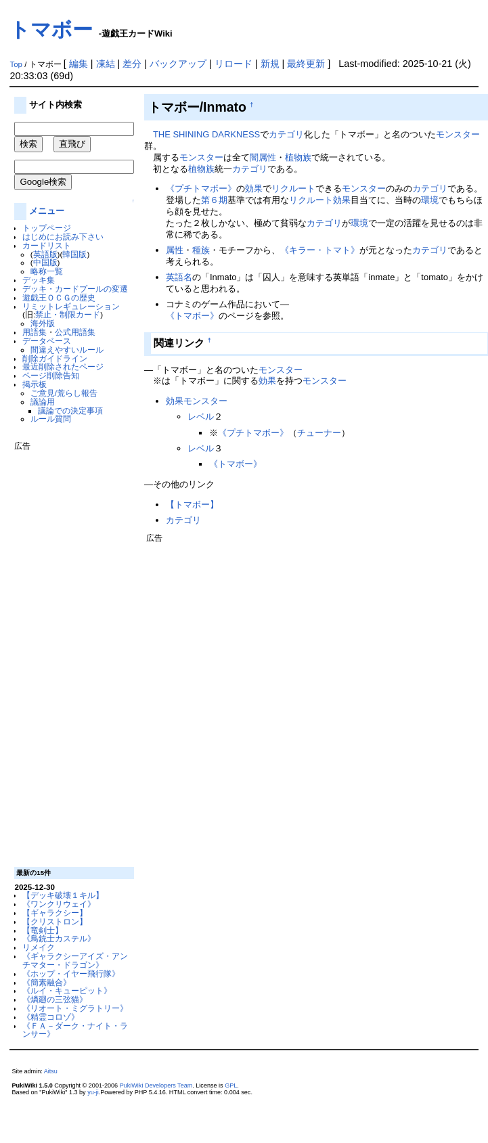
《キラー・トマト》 (319, 250)
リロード (233, 63)
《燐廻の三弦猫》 (54, 999)
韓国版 (74, 254)
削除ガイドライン (54, 358)
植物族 (298, 157)
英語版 (45, 254)
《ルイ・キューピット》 (67, 990)
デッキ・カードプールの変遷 (75, 288)
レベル (200, 416)
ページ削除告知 (50, 375)
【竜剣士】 (42, 930)
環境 (430, 200)
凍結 (105, 63)
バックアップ (178, 63)
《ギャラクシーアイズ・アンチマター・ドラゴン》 (75, 960)
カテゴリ (286, 134)
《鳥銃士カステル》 (58, 938)
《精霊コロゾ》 (50, 1016)
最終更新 (306, 63)
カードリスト (46, 245)
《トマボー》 (192, 316)
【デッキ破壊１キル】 (63, 895)
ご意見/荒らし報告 (63, 392)
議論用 (42, 401)
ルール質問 (50, 418)
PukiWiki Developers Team (156, 1085)
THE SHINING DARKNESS (206, 134)
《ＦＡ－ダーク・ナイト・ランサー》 (75, 1030)
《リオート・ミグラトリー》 (75, 1008)
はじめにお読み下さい (63, 236)
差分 (132, 63)
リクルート (293, 188)
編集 (78, 63)
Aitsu (51, 1071)
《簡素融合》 (46, 982)
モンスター (458, 134)
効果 (254, 188)
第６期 (214, 200)
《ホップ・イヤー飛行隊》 (71, 973)
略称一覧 (46, 271)
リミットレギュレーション (71, 306)
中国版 (45, 262)
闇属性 (263, 157)
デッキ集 (38, 279)
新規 (270, 63)
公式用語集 (75, 332)
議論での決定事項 (70, 410)
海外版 (42, 323)
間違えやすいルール (67, 349)
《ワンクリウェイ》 (58, 903)
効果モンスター (196, 401)
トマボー (51, 29)
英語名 (179, 277)
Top (15, 64)
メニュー (46, 211)
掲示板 (34, 384)
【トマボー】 (192, 504)
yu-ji (93, 1092)
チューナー (319, 433)
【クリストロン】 (54, 921)
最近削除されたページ (63, 366)
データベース (46, 340)
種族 (201, 250)
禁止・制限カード (67, 314)
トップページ (46, 227)
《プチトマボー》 (201, 188)
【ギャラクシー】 (54, 912)
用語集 (34, 332)
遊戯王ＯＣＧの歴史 (58, 297)
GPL (231, 1085)
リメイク (38, 947)
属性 (174, 250)
